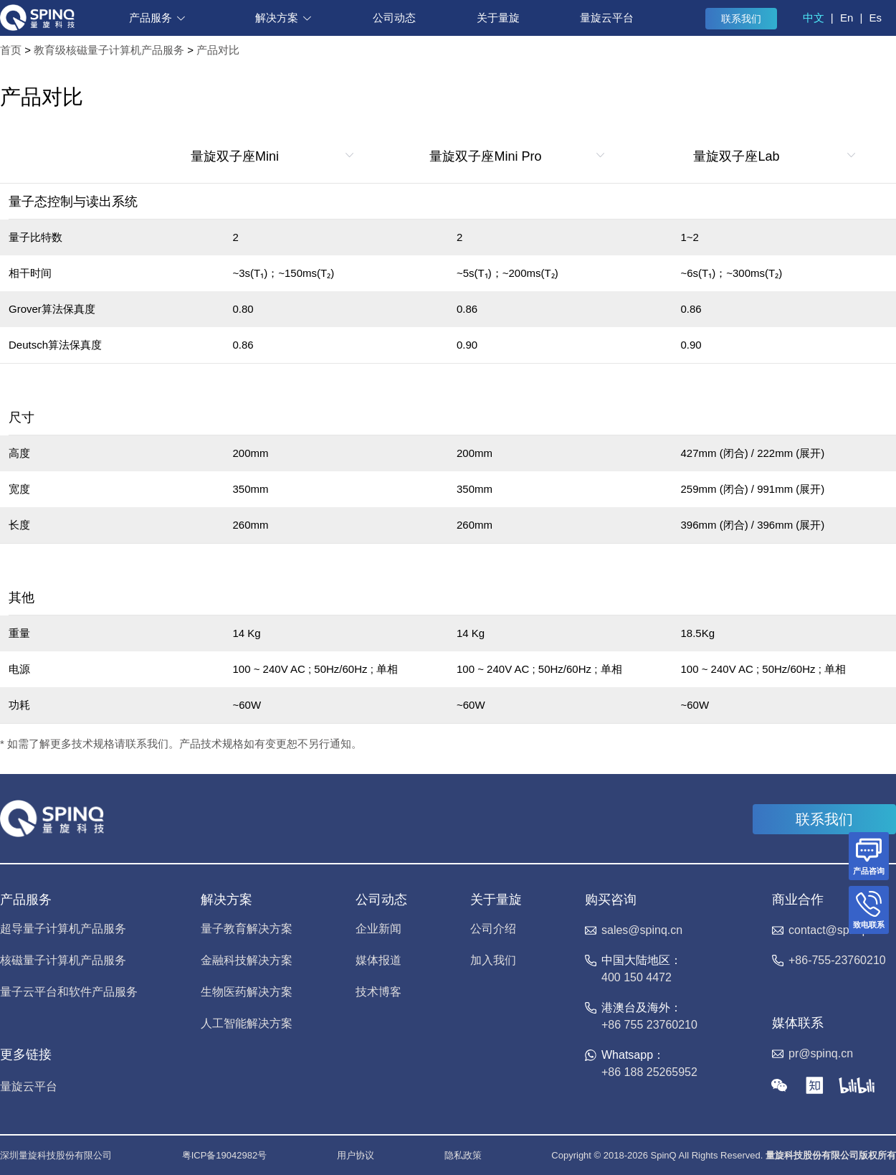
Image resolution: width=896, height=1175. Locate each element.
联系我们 (741, 18)
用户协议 (355, 1155)
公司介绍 (493, 929)
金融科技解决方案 (246, 960)
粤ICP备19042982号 (224, 1155)
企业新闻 (378, 929)
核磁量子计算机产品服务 (63, 960)
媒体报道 (378, 960)
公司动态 (394, 17)
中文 (813, 17)
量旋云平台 (607, 17)
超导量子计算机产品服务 (63, 929)
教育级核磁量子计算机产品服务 (109, 50)
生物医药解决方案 (246, 992)
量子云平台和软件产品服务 (69, 992)
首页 (11, 50)
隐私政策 (463, 1155)
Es (875, 17)
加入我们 (493, 960)
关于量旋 (498, 17)
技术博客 (378, 992)
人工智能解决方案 (246, 1023)
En (846, 17)
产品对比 (217, 50)
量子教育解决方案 (246, 929)
